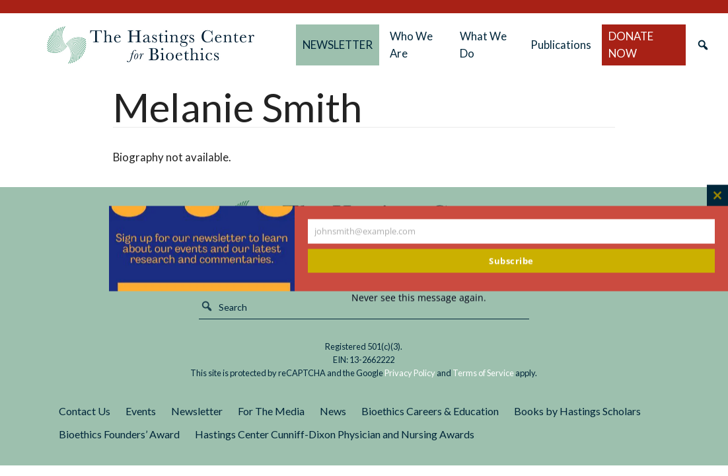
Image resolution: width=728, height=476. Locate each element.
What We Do (483, 44)
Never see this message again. (418, 298)
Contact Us (84, 411)
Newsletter (197, 411)
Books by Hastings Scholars (577, 411)
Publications (560, 45)
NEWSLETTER (338, 45)
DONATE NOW (630, 44)
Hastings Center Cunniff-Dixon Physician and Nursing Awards (334, 434)
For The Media (271, 411)
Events (141, 411)
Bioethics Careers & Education (430, 411)
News (333, 411)
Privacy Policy (409, 373)
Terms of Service (483, 373)
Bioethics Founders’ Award (119, 434)
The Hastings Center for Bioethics (150, 44)
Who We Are (411, 44)
